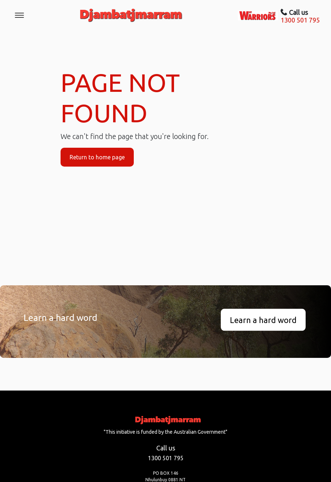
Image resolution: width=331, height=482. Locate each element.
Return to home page (97, 157)
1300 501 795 (300, 20)
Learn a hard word (263, 319)
